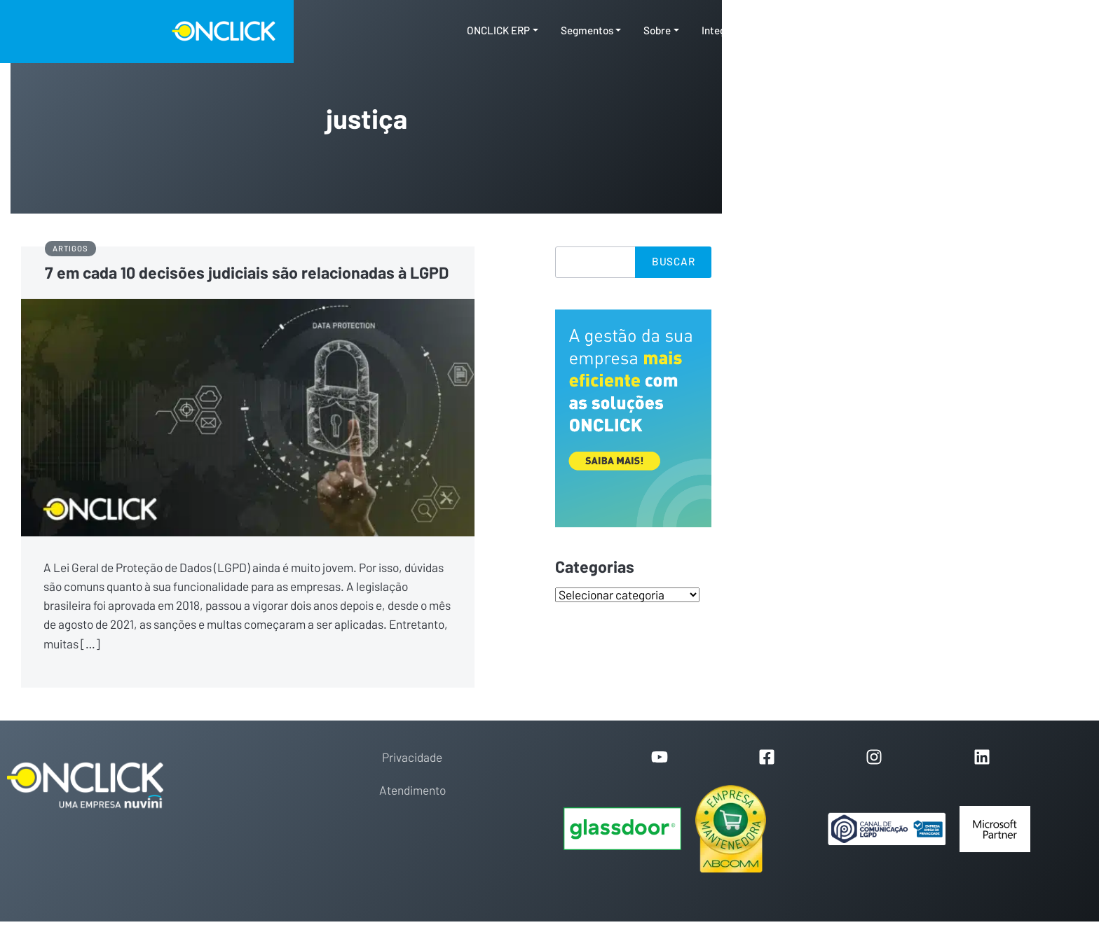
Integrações (729, 31)
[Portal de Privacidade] (887, 829)
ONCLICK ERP (498, 31)
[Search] (595, 262)
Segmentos (587, 31)
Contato (877, 31)
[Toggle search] (923, 31)
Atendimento (412, 791)
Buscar (673, 262)
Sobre (657, 31)
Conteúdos (803, 31)
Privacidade (412, 758)
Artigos (70, 248)
